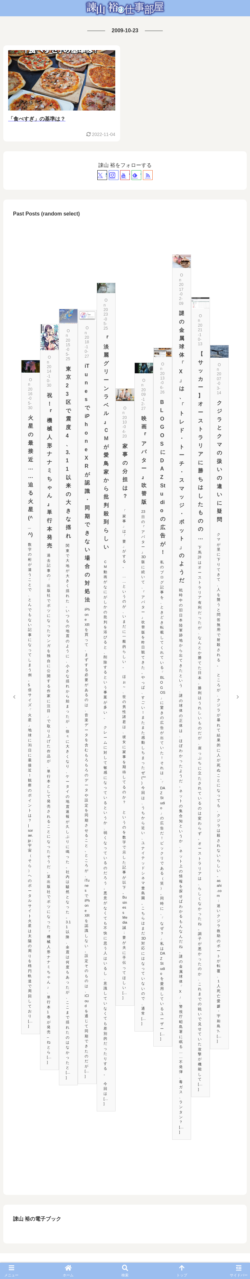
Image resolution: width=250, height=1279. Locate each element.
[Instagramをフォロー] (113, 175)
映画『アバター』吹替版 (143, 460)
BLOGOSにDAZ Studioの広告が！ (162, 477)
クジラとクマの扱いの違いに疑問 (219, 461)
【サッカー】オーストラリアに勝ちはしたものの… (200, 445)
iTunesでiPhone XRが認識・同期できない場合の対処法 (87, 482)
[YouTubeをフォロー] (125, 175)
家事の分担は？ (125, 471)
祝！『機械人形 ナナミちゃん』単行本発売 (49, 470)
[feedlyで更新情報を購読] (136, 175)
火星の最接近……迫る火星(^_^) (30, 476)
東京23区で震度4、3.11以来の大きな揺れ (68, 452)
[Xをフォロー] (102, 175)
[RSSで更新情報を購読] (148, 175)
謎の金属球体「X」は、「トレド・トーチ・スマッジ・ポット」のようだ (181, 446)
